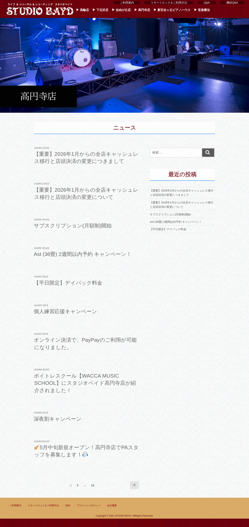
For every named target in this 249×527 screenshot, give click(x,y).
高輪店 (84, 10)
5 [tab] (133, 105)
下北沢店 (102, 10)
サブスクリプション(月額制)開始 (73, 226)
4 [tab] (127, 105)
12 (92, 486)
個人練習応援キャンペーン (65, 311)
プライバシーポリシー (89, 505)
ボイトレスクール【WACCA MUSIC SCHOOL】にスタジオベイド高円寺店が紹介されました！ (85, 383)
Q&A (207, 2)
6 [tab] (139, 105)
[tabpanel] (124, 56)
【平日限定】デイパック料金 (68, 283)
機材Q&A (232, 2)
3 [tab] (122, 105)
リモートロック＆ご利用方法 (169, 2)
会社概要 (112, 505)
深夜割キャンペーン (58, 419)
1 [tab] (110, 105)
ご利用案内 (127, 2)
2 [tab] (116, 105)
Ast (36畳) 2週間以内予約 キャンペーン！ (82, 254)
